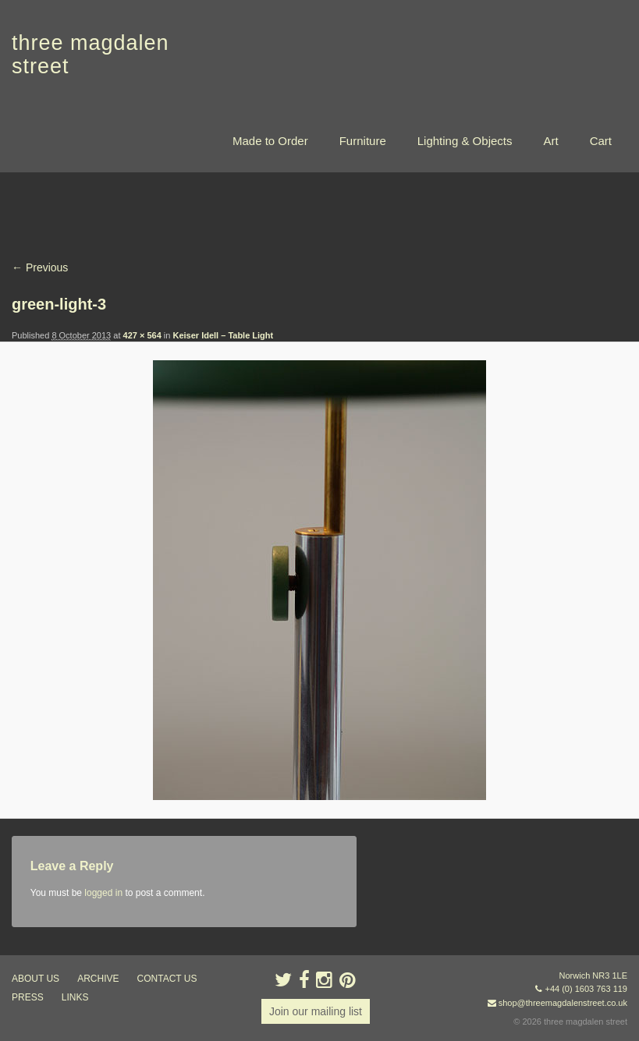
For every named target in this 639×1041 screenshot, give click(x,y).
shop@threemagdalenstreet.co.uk (563, 1002)
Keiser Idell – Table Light (222, 335)
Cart (601, 140)
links (75, 997)
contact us (167, 978)
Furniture (362, 140)
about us (35, 978)
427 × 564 (142, 335)
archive (98, 978)
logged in (103, 892)
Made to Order (270, 140)
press (28, 997)
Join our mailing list (315, 1011)
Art (550, 140)
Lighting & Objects (465, 140)
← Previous (40, 267)
